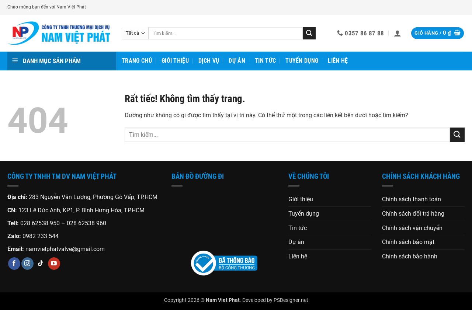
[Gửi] (309, 33)
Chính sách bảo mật (408, 241)
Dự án (237, 60)
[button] (397, 33)
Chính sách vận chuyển (412, 227)
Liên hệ (338, 60)
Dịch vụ (208, 60)
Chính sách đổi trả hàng (413, 213)
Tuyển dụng (301, 60)
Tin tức (265, 60)
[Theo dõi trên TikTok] (41, 263)
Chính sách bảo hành (409, 256)
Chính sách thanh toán (411, 199)
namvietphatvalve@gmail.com (65, 248)
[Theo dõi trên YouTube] (54, 263)
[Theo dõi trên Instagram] (27, 263)
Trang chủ (137, 60)
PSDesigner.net (291, 300)
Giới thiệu (175, 60)
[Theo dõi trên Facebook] (14, 263)
